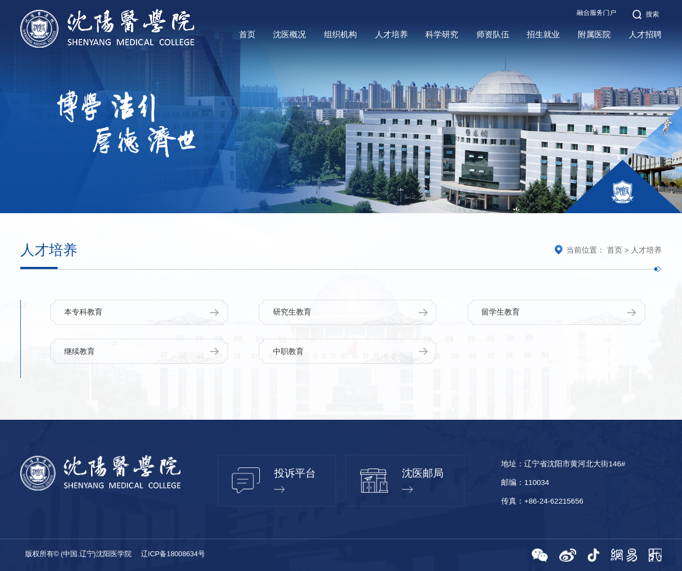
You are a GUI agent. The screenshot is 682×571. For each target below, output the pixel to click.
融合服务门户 (596, 12)
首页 (614, 250)
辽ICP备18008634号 (173, 554)
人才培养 (646, 250)
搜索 (646, 14)
